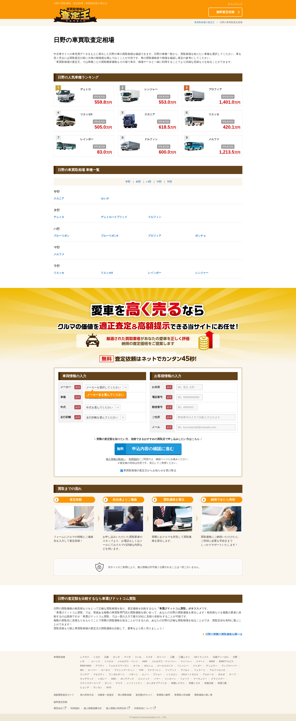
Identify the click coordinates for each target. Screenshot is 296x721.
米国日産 (208, 683)
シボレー (102, 678)
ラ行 (169, 181)
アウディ (99, 665)
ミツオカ (108, 661)
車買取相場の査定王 (204, 22)
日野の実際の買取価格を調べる (223, 634)
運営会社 (58, 708)
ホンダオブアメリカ (156, 683)
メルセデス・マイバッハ (163, 661)
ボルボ (221, 674)
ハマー (157, 678)
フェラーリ (199, 670)
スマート (200, 661)
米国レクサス (178, 683)
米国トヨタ (194, 683)
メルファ (59, 254)
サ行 (127, 181)
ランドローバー (229, 665)
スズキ (149, 657)
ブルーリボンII (109, 235)
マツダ (127, 657)
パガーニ (133, 674)
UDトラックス (201, 657)
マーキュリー (200, 678)
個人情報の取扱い (116, 459)
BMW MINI (85, 665)
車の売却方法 (87, 695)
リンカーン (170, 678)
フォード (184, 678)
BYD (108, 687)
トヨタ (96, 657)
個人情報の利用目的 (116, 708)
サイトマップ (235, 3)
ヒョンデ (84, 687)
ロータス (105, 670)
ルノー (145, 674)
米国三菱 (222, 683)
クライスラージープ (90, 683)
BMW (212, 661)
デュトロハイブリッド (114, 216)
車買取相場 (59, 657)
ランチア (84, 674)
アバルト (185, 670)
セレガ (105, 198)
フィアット (171, 670)
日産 (106, 657)
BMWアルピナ (226, 661)
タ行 (138, 181)
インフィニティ (134, 683)
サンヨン (97, 687)
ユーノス (95, 661)
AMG (144, 661)
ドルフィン (154, 216)
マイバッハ (186, 661)
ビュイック (144, 678)
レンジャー (201, 272)
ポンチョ (200, 235)
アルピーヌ (208, 674)
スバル (138, 657)
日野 (235, 657)
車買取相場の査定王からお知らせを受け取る (148, 470)
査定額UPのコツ (144, 695)
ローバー (92, 670)
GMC (113, 678)
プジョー (157, 674)
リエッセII (107, 272)
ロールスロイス (165, 665)
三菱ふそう (184, 657)
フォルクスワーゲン (119, 665)
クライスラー (218, 678)
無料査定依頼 (225, 12)
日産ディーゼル (221, 657)
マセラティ (99, 674)
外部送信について (143, 708)
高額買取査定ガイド (64, 695)
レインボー (154, 272)
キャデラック (87, 678)
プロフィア (154, 235)
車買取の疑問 (163, 695)
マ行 (159, 181)
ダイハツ (161, 657)
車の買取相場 (124, 695)
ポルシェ (148, 665)
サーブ (232, 674)
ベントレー (183, 665)
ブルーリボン (61, 235)
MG (82, 670)
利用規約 (134, 459)
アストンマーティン (124, 670)
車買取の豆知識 (182, 695)
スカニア (59, 198)
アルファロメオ (217, 670)
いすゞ (83, 661)
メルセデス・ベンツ (127, 661)
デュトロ (59, 216)
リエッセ (59, 272)
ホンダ (116, 657)
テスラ (119, 683)
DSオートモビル (190, 674)
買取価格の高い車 (203, 695)
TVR (141, 670)
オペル (136, 665)
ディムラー (211, 665)
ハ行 (148, 181)
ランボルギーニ (117, 674)
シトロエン (171, 674)
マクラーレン (154, 670)
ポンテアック (127, 678)
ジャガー (197, 665)
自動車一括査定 (106, 695)
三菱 (172, 657)
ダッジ (108, 683)
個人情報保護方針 (93, 708)
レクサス (84, 657)
